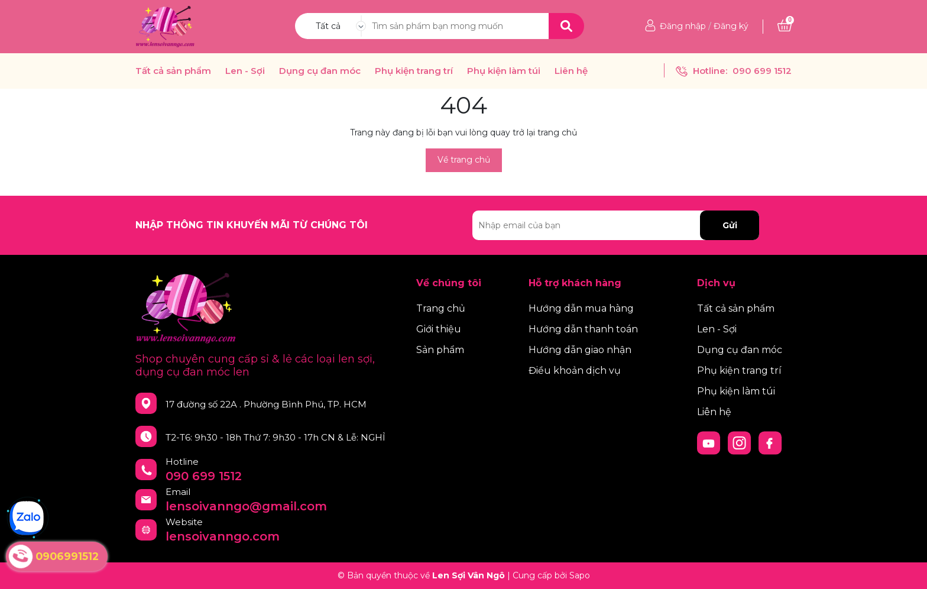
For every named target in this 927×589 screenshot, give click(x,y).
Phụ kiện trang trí (414, 71)
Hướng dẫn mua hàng (581, 308)
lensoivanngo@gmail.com (246, 506)
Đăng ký (731, 26)
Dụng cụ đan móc (320, 71)
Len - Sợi (245, 71)
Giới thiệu (438, 329)
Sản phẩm (440, 349)
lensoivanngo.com (223, 536)
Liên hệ (571, 71)
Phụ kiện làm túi (503, 71)
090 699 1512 (762, 70)
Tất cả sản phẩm (173, 71)
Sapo (579, 575)
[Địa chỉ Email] (615, 225)
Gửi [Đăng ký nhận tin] (729, 225)
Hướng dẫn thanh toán (583, 329)
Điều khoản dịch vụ (575, 370)
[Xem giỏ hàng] (784, 26)
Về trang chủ (463, 159)
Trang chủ (440, 308)
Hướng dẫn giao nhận (580, 349)
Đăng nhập (683, 26)
